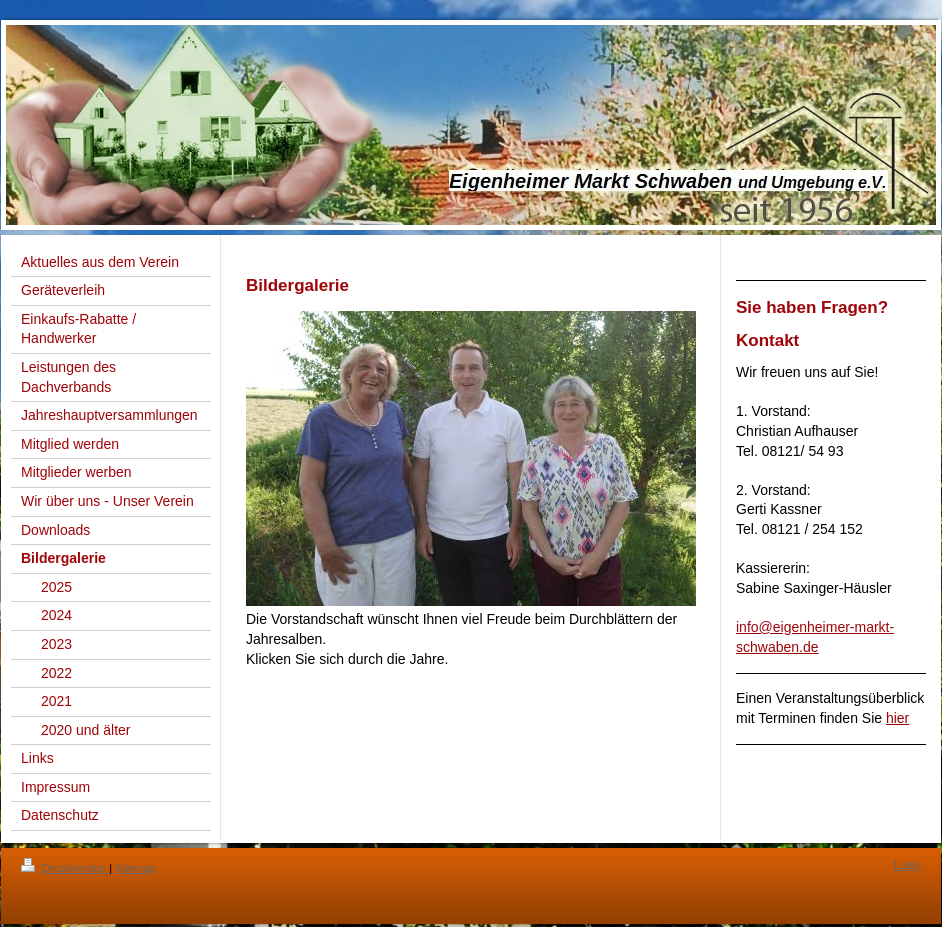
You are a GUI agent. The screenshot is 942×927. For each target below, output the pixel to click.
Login (907, 865)
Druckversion (65, 868)
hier (897, 718)
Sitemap (135, 868)
